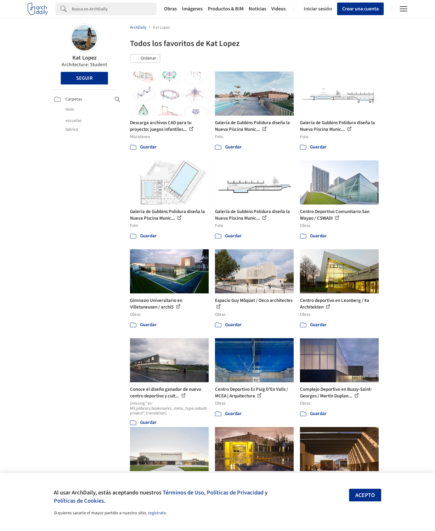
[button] (145, 58)
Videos (278, 8)
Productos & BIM (226, 8)
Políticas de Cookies (79, 501)
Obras (170, 8)
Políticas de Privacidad (235, 492)
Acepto (365, 495)
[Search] (114, 9)
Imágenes (192, 8)
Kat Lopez (84, 58)
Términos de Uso (183, 492)
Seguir (84, 78)
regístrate (157, 513)
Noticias (257, 8)
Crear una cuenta (360, 8)
